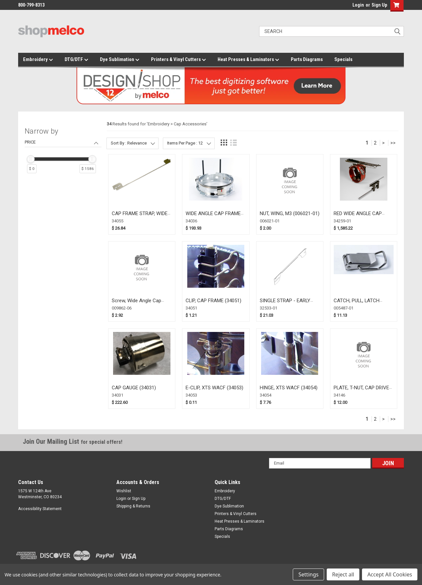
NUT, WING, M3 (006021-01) (289, 213)
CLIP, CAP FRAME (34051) (213, 301)
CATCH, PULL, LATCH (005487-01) (356, 304)
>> (393, 143)
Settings (308, 574)
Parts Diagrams (307, 59)
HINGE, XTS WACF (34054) (288, 388)
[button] (395, 6)
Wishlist (123, 491)
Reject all (343, 574)
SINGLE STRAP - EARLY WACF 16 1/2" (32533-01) (287, 304)
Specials (343, 59)
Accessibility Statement (40, 508)
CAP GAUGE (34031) (134, 388)
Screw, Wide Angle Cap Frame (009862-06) (136, 304)
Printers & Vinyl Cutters (178, 59)
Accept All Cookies (389, 574)
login (350, 7)
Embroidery (38, 59)
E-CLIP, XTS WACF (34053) (214, 388)
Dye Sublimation (119, 59)
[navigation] (63, 153)
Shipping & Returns (133, 506)
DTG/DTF (76, 59)
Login (358, 5)
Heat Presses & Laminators (248, 59)
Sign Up (379, 5)
